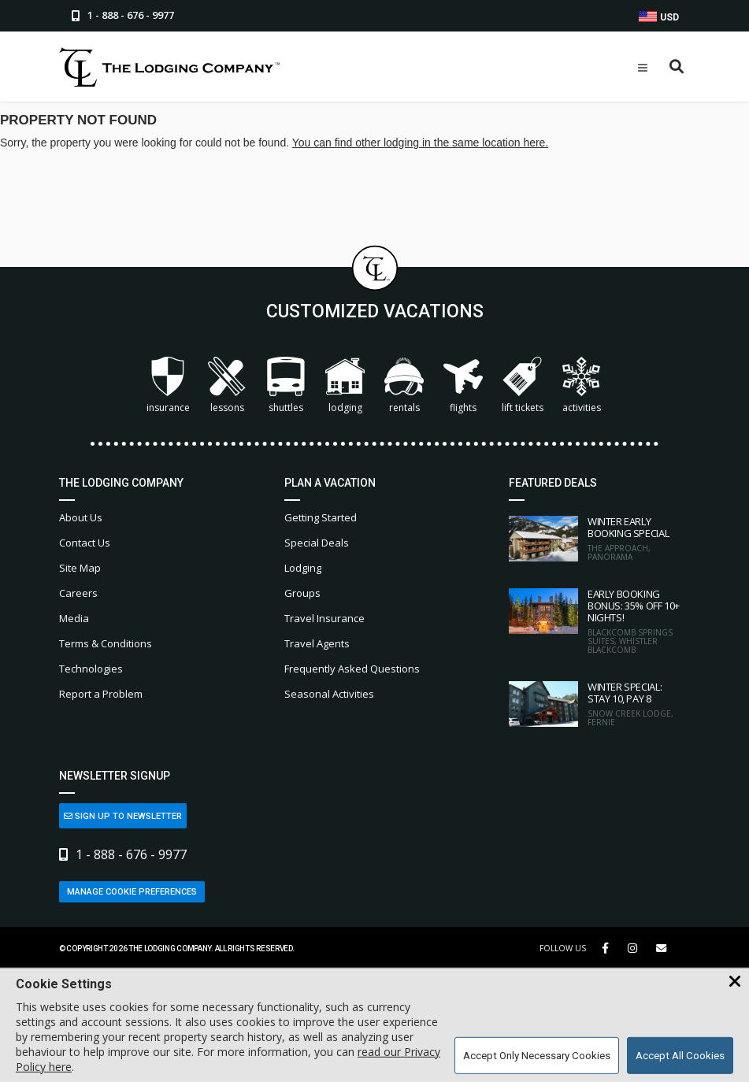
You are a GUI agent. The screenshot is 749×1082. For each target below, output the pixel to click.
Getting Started (320, 517)
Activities (581, 385)
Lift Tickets (522, 385)
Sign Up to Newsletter (123, 816)
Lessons (227, 385)
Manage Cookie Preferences (132, 892)
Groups (302, 593)
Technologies (91, 668)
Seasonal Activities (329, 694)
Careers (78, 593)
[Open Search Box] (677, 67)
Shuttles (286, 385)
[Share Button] (661, 948)
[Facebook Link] (605, 948)
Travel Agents (317, 643)
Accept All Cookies (680, 1056)
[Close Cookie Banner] (735, 982)
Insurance (168, 385)
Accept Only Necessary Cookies (536, 1056)
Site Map (80, 568)
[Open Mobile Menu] (642, 68)
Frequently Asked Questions (352, 668)
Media (74, 618)
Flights (463, 385)
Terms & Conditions (105, 643)
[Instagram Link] (632, 948)
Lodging (345, 385)
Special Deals (316, 542)
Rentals (404, 385)
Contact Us (84, 542)
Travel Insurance (324, 618)
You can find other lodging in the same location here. (420, 142)
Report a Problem (101, 694)
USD (659, 17)
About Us (80, 517)
